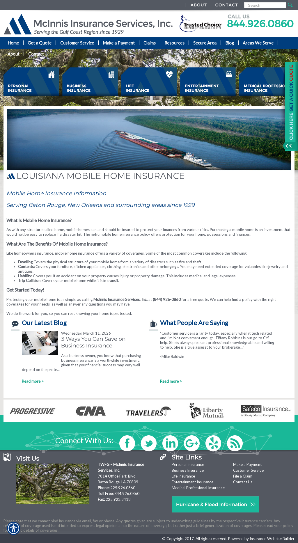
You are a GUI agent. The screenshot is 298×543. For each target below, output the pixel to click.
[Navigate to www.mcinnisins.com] (289, 106)
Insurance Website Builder (272, 538)
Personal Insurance (188, 464)
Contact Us (242, 482)
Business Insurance (188, 470)
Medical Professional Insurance (198, 487)
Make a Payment (247, 464)
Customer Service (248, 470)
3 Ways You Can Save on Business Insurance (93, 342)
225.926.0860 (122, 487)
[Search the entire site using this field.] (264, 5)
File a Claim (242, 476)
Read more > (33, 381)
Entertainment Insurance (192, 482)
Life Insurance (183, 476)
